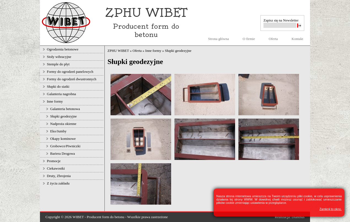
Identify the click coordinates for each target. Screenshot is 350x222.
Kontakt (297, 39)
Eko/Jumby (58, 131)
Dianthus (298, 217)
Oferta (273, 39)
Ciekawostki (56, 168)
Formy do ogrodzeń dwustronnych (71, 79)
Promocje (54, 161)
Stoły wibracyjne (59, 57)
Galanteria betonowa (65, 109)
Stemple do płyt (58, 64)
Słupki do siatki (58, 86)
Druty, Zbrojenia (59, 176)
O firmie (249, 39)
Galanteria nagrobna (61, 94)
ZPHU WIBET (118, 51)
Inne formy (55, 101)
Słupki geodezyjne (63, 116)
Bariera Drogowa (62, 153)
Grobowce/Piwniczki (65, 146)
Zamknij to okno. (330, 209)
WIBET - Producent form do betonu (98, 217)
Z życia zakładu (58, 183)
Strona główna (218, 39)
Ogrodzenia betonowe (62, 49)
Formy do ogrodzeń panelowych (70, 71)
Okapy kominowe (63, 139)
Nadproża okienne (63, 124)
